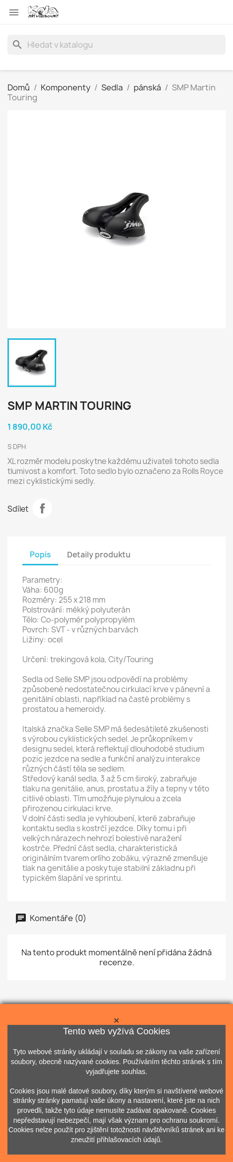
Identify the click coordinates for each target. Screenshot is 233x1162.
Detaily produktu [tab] (99, 554)
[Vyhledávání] (116, 45)
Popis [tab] (40, 554)
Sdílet (42, 508)
